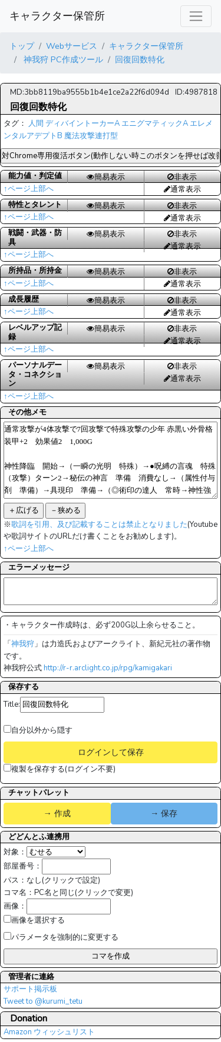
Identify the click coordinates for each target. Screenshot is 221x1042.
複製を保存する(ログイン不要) (60, 769)
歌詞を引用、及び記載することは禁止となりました (99, 524)
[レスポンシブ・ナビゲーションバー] (196, 16)
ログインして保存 (111, 752)
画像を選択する (34, 920)
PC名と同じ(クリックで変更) (83, 892)
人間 (36, 123)
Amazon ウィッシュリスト (49, 1032)
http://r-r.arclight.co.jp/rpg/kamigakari (108, 668)
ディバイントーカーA (82, 123)
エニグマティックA (154, 123)
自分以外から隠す (38, 730)
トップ (21, 46)
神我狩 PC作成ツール (62, 59)
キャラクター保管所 (57, 16)
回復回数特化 (139, 59)
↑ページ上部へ (29, 188)
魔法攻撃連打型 (91, 136)
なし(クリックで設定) (63, 880)
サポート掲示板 (30, 989)
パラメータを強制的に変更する (61, 937)
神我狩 (22, 644)
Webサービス (71, 46)
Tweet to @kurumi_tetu (43, 1001)
